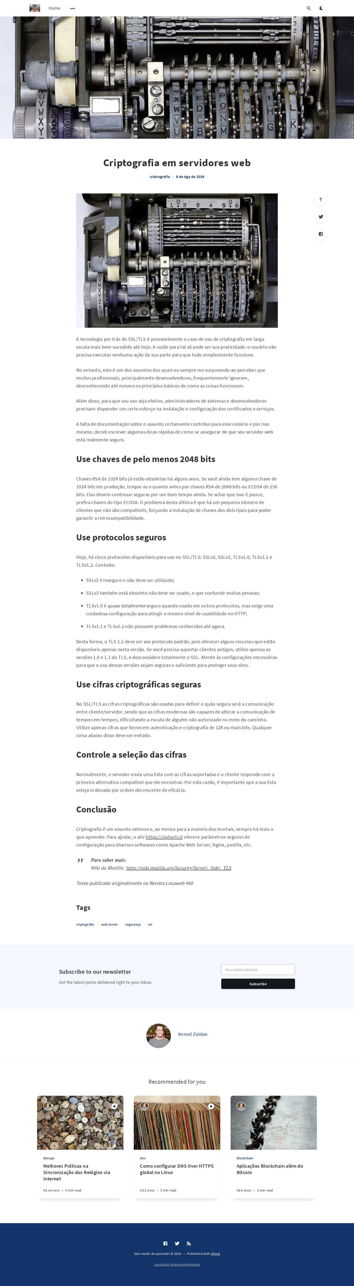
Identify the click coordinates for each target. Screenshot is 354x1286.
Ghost (215, 1253)
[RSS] (189, 1244)
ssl (150, 924)
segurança (133, 924)
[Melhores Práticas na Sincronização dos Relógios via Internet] (80, 1180)
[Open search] (309, 8)
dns (143, 1158)
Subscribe (258, 983)
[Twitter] (321, 217)
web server (109, 924)
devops (48, 1158)
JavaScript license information (177, 1264)
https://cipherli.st (164, 837)
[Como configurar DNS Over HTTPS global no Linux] (177, 1180)
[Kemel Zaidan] (158, 1036)
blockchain (245, 1158)
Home (54, 8)
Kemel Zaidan (193, 1034)
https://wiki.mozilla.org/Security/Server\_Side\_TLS (178, 868)
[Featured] (114, 1106)
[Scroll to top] (321, 199)
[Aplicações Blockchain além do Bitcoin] (274, 1180)
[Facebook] (321, 234)
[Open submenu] (73, 8)
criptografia (160, 176)
